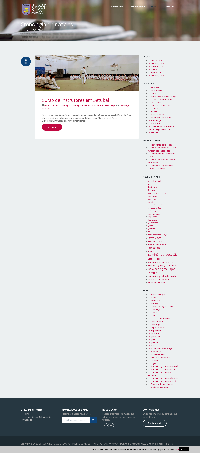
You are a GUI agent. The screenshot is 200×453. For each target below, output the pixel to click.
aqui (177, 449)
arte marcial (87, 105)
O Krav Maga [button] (139, 6)
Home (26, 413)
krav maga (76, 105)
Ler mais (52, 127)
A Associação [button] (119, 6)
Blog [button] (154, 6)
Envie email (154, 423)
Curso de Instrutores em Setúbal (75, 100)
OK (93, 420)
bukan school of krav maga (57, 105)
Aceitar (184, 449)
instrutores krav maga (104, 105)
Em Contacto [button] (170, 6)
